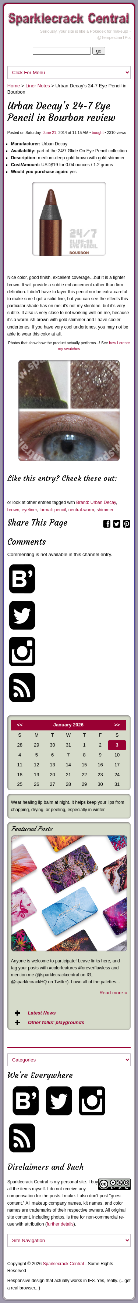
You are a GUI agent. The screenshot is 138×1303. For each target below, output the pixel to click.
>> (117, 724)
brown (13, 509)
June (47, 133)
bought (98, 133)
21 (54, 133)
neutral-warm (81, 509)
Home (13, 85)
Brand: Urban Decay (96, 502)
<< (19, 724)
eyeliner (29, 509)
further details (60, 1224)
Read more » (113, 992)
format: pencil (52, 509)
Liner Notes (37, 85)
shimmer (104, 509)
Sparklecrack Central (27, 1181)
